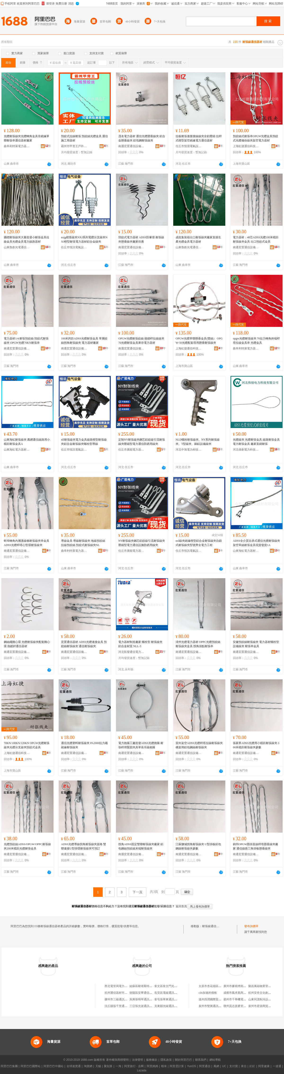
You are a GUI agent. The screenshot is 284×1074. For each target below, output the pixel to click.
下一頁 (137, 892)
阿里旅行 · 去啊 (134, 1066)
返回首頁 (181, 906)
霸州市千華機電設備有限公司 (241, 999)
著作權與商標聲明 (117, 1059)
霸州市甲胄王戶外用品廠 (74, 146)
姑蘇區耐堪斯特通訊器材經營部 (149, 986)
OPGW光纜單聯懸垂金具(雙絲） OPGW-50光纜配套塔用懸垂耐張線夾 (199, 340)
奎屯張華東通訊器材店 (168, 999)
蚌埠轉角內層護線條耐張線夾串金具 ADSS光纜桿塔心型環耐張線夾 (26, 543)
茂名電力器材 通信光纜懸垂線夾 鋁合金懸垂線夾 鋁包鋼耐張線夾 (141, 138)
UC (224, 1066)
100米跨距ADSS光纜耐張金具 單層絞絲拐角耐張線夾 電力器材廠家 (84, 340)
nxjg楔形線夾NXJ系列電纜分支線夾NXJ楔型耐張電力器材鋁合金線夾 (84, 239)
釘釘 (252, 1066)
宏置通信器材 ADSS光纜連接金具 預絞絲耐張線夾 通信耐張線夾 (84, 644)
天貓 (98, 1066)
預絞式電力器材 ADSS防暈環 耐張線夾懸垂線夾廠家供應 (141, 239)
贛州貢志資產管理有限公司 (240, 1006)
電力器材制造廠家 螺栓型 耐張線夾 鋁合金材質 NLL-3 (140, 644)
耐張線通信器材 (212, 926)
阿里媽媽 (152, 1066)
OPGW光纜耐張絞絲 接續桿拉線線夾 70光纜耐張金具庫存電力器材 (141, 340)
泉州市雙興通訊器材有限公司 (217, 1006)
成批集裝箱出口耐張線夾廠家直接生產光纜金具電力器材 (198, 239)
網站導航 (215, 1059)
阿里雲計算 (177, 1066)
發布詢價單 (251, 926)
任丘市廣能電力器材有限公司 (131, 449)
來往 (244, 1066)
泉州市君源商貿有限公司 (264, 1006)
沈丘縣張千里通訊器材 (119, 1006)
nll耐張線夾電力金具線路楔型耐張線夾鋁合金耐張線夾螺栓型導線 (84, 442)
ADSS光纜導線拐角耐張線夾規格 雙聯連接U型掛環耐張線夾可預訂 (83, 846)
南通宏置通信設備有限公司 (131, 146)
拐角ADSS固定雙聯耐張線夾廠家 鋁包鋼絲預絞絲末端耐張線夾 (140, 846)
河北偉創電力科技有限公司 (246, 449)
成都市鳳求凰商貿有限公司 (240, 992)
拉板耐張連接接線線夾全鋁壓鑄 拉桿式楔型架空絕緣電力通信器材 (199, 138)
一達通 (277, 1066)
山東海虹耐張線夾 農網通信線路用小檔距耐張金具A (27, 442)
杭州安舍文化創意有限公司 (265, 992)
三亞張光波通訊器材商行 (145, 1006)
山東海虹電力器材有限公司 (17, 449)
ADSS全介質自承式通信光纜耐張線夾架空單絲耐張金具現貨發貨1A (256, 543)
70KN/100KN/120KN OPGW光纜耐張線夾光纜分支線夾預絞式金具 (26, 745)
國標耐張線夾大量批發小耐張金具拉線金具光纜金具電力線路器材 (26, 239)
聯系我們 (200, 1059)
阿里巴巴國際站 (30, 1066)
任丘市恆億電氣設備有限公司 (189, 146)
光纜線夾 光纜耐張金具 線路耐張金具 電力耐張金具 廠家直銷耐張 (256, 442)
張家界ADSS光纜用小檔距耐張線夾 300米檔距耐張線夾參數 (256, 745)
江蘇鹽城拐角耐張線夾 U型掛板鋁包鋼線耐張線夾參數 (198, 846)
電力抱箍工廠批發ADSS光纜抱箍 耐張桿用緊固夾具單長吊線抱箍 (140, 745)
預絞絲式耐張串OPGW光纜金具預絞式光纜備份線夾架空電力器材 (255, 138)
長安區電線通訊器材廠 (168, 992)
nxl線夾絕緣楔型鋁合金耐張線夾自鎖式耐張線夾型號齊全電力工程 (199, 543)
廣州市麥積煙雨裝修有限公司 (241, 986)
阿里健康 (264, 1066)
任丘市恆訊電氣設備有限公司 (74, 247)
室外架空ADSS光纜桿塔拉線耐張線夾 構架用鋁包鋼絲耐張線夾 (199, 745)
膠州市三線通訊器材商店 (120, 999)
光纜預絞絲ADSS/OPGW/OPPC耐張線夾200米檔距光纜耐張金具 (27, 846)
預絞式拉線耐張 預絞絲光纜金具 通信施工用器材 (84, 138)
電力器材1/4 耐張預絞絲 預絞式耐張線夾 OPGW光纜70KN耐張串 (26, 340)
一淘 (118, 1066)
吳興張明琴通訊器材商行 (145, 999)
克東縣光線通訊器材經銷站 (171, 1006)
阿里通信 (204, 1066)
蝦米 (164, 1066)
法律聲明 (137, 1059)
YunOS (191, 1066)
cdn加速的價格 (208, 992)
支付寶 (233, 1066)
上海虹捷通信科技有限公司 (246, 146)
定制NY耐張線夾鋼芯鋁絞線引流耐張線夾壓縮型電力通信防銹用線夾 (141, 442)
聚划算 (108, 1066)
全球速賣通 (74, 1066)
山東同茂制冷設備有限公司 (265, 999)
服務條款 (151, 1059)
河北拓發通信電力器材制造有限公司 (131, 652)
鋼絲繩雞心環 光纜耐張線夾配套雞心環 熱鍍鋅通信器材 (27, 644)
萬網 (216, 1066)
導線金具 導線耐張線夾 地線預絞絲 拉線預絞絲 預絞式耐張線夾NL (83, 543)
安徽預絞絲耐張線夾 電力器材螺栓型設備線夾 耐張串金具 (256, 644)
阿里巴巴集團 (9, 1066)
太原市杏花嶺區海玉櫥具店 (216, 986)
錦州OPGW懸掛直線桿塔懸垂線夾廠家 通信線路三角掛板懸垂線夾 (255, 846)
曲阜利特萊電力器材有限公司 (17, 146)
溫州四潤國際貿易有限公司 (216, 999)
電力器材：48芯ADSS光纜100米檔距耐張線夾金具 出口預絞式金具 (256, 239)
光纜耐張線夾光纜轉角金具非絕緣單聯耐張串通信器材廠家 (26, 138)
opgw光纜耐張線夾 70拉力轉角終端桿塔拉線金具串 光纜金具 (256, 340)
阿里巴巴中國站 (53, 1066)
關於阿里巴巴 (183, 1059)
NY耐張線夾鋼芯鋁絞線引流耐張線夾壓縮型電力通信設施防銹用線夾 (141, 543)
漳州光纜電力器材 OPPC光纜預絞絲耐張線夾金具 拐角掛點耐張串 (198, 644)
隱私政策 (166, 1059)
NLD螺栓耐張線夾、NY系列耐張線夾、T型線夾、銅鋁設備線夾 (198, 442)
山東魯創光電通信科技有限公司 (17, 247)
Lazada (141, 1070)
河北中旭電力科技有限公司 (189, 449)
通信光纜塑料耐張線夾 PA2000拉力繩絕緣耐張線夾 (84, 745)
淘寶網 (88, 1066)
